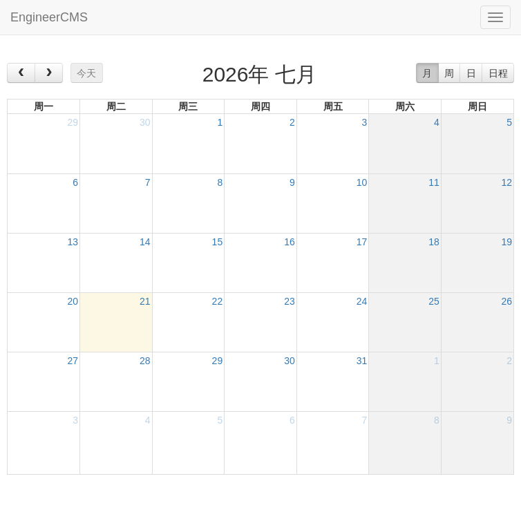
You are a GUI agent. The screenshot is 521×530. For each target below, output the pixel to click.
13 (72, 241)
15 (217, 241)
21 (145, 301)
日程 (498, 73)
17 (362, 241)
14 (145, 241)
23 (289, 301)
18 (433, 241)
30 (145, 122)
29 (72, 122)
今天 (86, 73)
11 (433, 182)
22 (217, 301)
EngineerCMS (49, 17)
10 (362, 182)
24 (362, 301)
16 (289, 241)
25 (433, 301)
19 (506, 241)
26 (506, 301)
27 (72, 360)
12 (506, 182)
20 (72, 301)
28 (145, 360)
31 (362, 360)
